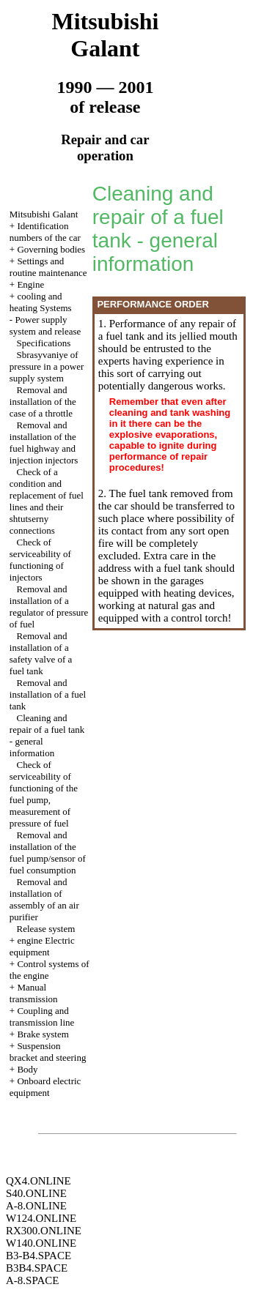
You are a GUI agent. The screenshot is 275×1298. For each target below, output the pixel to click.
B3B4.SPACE (36, 1268)
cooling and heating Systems (41, 302)
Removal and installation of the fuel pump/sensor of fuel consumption (48, 852)
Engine (30, 284)
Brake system (42, 1034)
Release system (46, 928)
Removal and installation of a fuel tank (48, 694)
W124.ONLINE (41, 1218)
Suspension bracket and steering (48, 1051)
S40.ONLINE (36, 1193)
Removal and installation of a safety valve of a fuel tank (41, 653)
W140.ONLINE (41, 1243)
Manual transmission (34, 993)
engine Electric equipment (42, 946)
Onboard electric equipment (45, 1086)
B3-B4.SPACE (38, 1255)
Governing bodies (51, 249)
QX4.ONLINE (38, 1181)
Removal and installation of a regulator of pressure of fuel (49, 606)
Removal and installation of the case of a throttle (43, 401)
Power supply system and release (45, 325)
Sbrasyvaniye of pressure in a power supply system (47, 366)
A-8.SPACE (32, 1280)
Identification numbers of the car (45, 231)
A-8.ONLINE (36, 1206)
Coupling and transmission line (42, 1016)
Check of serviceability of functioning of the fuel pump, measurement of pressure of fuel (44, 794)
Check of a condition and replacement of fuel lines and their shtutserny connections (47, 501)
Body (27, 1069)
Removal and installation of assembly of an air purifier (44, 899)
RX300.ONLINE (43, 1231)
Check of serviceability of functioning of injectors (40, 560)
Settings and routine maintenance (48, 267)
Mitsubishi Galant (44, 214)
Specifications (44, 342)
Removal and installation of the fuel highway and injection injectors (44, 442)
